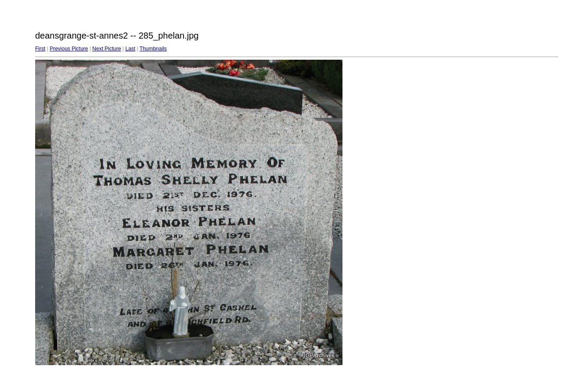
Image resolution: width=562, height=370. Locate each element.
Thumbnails (153, 49)
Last (130, 49)
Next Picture (106, 49)
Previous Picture (69, 49)
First (40, 49)
